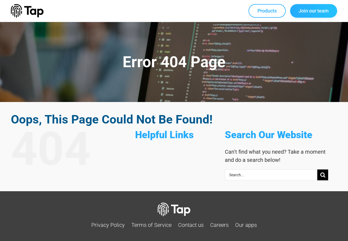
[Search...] (271, 174)
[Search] (322, 174)
